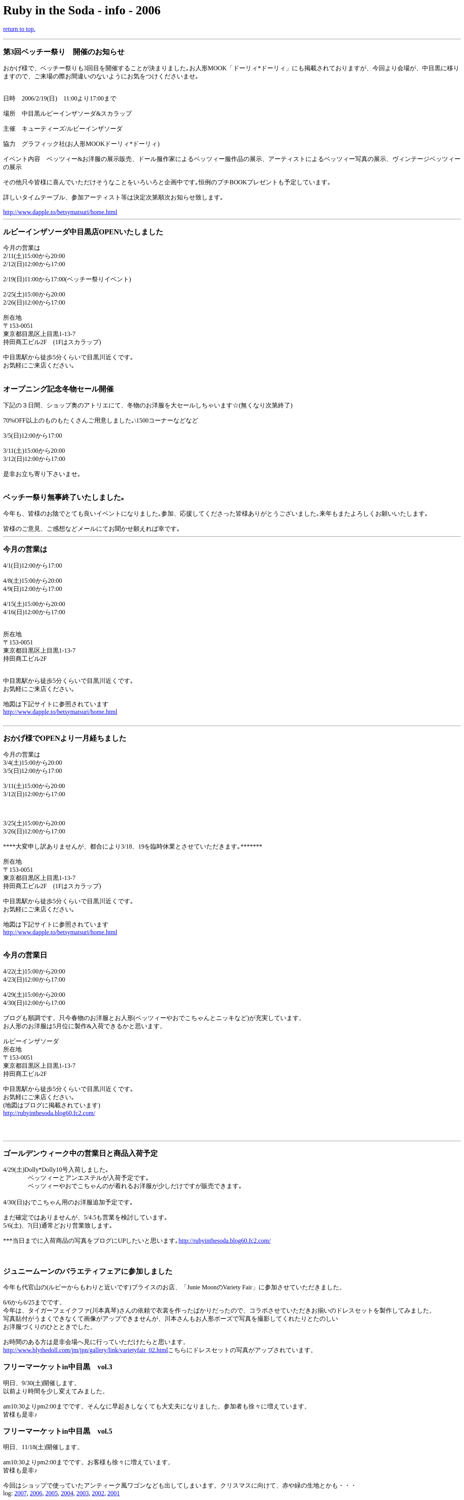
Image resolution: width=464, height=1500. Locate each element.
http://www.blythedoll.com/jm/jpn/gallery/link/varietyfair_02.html (85, 1350)
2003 (82, 1493)
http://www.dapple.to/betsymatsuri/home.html (60, 212)
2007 (20, 1493)
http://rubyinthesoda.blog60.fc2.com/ (49, 1113)
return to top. (19, 29)
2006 (36, 1493)
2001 (113, 1493)
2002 (98, 1493)
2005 (51, 1493)
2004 (67, 1493)
